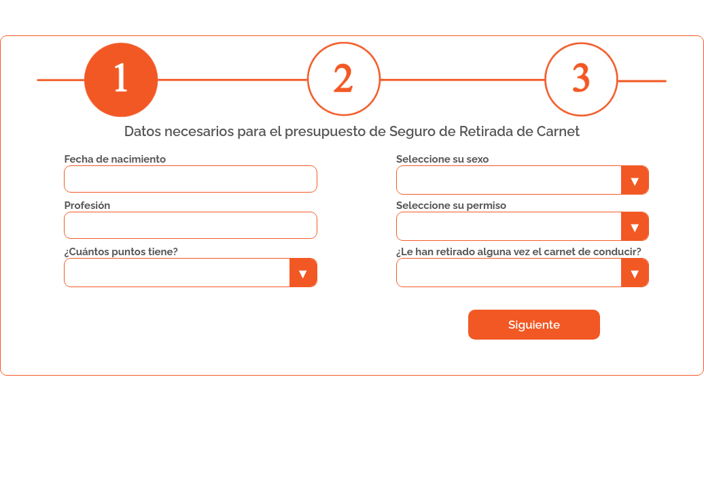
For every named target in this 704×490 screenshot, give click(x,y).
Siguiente (534, 324)
